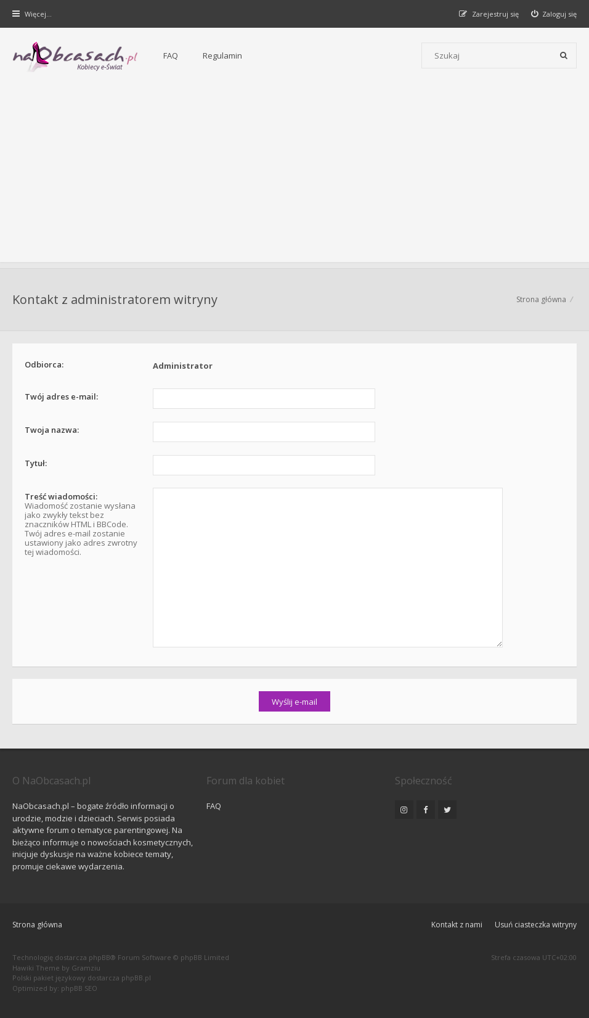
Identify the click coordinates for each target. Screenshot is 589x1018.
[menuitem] (554, 13)
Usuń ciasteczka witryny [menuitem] (536, 924)
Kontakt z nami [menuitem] (456, 924)
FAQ (170, 55)
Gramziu (85, 967)
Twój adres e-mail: (61, 396)
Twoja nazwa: (52, 429)
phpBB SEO (79, 988)
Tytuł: (36, 463)
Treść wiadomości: (61, 496)
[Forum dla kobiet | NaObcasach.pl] (75, 56)
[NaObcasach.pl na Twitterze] (447, 809)
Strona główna (37, 924)
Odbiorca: (44, 364)
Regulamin (222, 55)
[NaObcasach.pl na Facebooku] (425, 809)
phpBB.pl (136, 977)
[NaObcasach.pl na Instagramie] (404, 809)
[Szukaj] (563, 55)
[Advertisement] (294, 175)
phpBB (99, 957)
